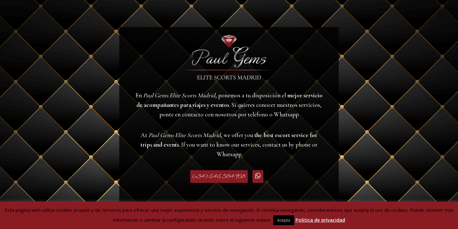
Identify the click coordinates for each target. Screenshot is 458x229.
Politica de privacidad (320, 220)
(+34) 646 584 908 (219, 176)
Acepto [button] (283, 220)
